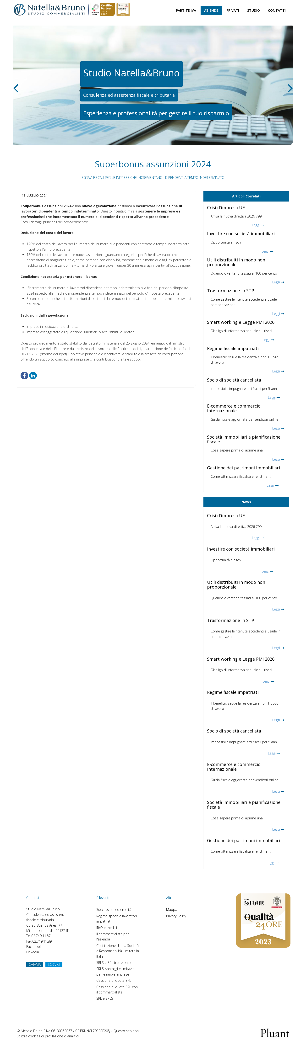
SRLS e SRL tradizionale (114, 962)
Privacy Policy (176, 916)
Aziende (211, 10)
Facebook (34, 946)
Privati (232, 10)
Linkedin (32, 952)
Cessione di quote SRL (113, 980)
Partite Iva (186, 10)
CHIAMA (35, 964)
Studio (253, 10)
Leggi (256, 225)
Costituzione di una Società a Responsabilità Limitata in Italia (117, 951)
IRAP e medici (106, 927)
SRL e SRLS (104, 998)
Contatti (277, 10)
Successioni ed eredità (113, 909)
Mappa (171, 909)
